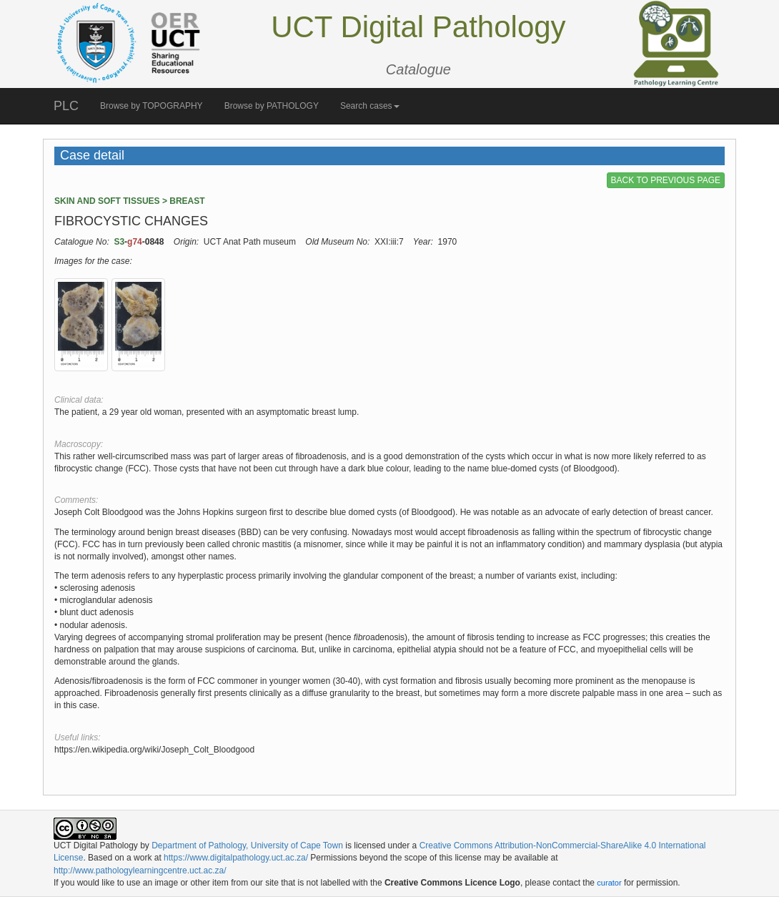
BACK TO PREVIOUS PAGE (665, 180)
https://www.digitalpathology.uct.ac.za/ (236, 858)
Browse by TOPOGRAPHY (151, 106)
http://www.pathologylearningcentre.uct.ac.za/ (140, 871)
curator (609, 882)
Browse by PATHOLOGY (271, 106)
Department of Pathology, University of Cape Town (247, 845)
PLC (66, 106)
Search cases (370, 106)
